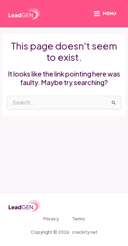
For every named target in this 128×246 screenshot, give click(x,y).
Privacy (51, 218)
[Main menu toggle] (105, 13)
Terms (78, 218)
